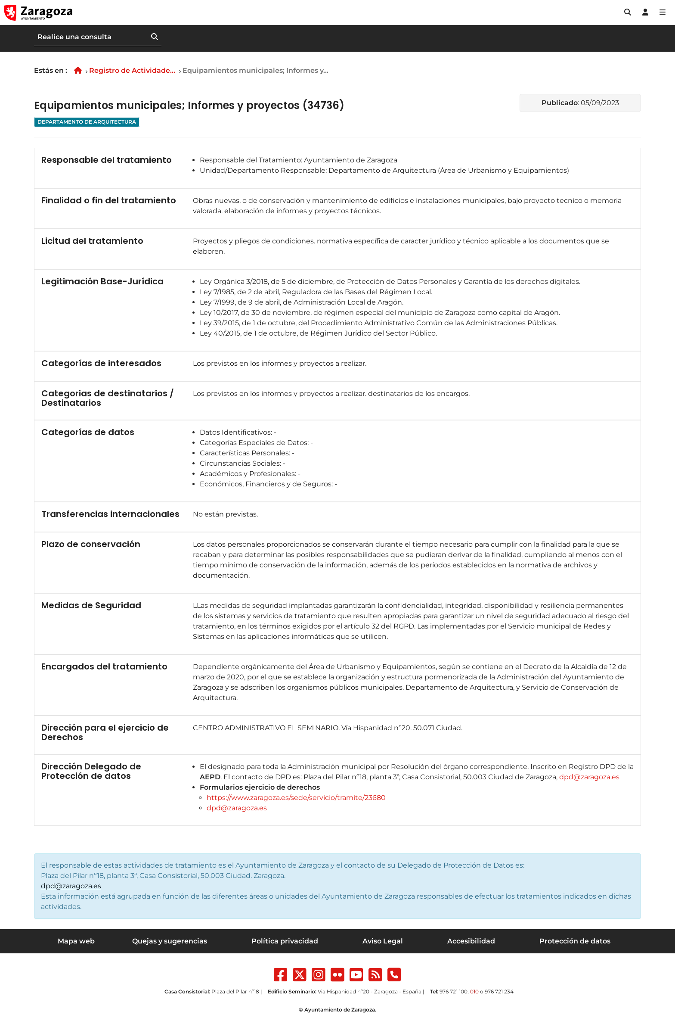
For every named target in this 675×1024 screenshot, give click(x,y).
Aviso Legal (382, 941)
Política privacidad (284, 941)
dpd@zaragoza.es (589, 777)
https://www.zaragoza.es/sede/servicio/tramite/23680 (296, 798)
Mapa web (76, 941)
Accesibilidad (471, 941)
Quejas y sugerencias (169, 941)
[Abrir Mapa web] (662, 12)
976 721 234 (499, 991)
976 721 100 (454, 991)
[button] (628, 12)
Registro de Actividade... (132, 70)
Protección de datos (574, 941)
